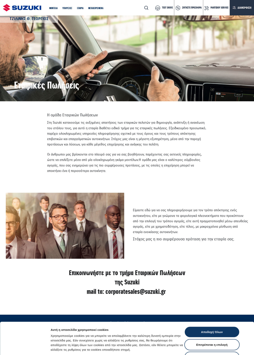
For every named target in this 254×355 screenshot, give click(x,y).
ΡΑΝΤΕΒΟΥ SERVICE (219, 7)
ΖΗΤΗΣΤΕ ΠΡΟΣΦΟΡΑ (192, 7)
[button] (53, 8)
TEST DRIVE (167, 7)
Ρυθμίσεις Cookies (226, 347)
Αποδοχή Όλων (212, 304)
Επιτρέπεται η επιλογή (212, 317)
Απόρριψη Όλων (211, 329)
